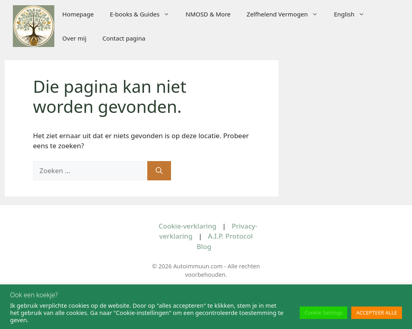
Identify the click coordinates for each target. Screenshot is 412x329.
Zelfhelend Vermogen (286, 14)
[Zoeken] (159, 170)
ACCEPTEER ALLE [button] (376, 312)
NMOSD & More (208, 14)
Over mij (74, 38)
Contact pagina (124, 38)
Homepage (78, 14)
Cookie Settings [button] (323, 312)
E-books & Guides (143, 14)
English (353, 14)
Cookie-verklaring (187, 226)
